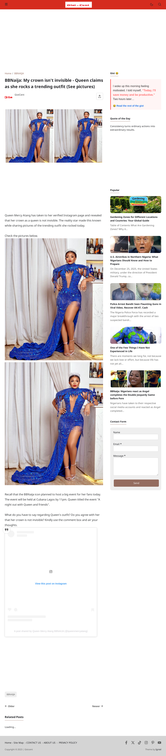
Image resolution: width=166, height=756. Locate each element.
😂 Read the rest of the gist (128, 105)
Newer (97, 706)
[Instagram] (146, 743)
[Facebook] (126, 743)
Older (9, 706)
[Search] (159, 4)
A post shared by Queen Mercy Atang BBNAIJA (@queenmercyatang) (51, 631)
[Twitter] (133, 743)
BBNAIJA (11, 694)
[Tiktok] (140, 743)
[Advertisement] (83, 40)
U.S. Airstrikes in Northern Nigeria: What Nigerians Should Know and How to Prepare (134, 260)
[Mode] (151, 5)
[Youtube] (159, 743)
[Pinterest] (153, 743)
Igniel (158, 749)
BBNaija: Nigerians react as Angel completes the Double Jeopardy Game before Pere (132, 395)
